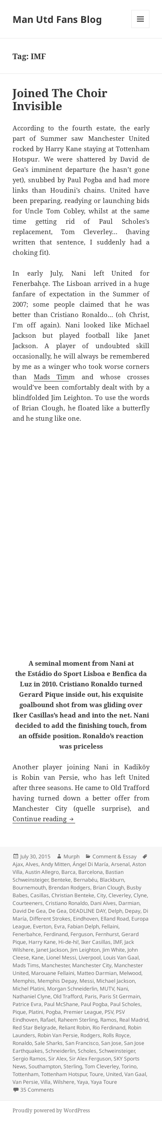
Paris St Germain (119, 996)
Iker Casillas (96, 942)
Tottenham (25, 1074)
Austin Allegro (42, 872)
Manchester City (91, 965)
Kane (38, 957)
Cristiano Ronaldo (66, 903)
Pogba (53, 1012)
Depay (132, 911)
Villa (46, 1082)
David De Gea (29, 911)
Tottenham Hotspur (64, 1074)
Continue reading (44, 818)
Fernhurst (107, 934)
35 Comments (37, 1089)
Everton (42, 926)
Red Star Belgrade (34, 1027)
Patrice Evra (27, 1004)
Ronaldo (22, 1043)
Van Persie (25, 1082)
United (114, 1074)
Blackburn (112, 879)
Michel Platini (28, 988)
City (101, 895)
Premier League (83, 1012)
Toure (96, 1074)
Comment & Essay (114, 856)
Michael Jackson (115, 980)
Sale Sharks (49, 1043)
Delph (115, 911)
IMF (117, 942)
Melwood (130, 973)
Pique (19, 1012)
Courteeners (28, 903)
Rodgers (90, 1035)
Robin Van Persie (58, 1035)
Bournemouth (29, 887)
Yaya (82, 1082)
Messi (86, 980)
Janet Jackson (52, 949)
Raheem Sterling (78, 1019)
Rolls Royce (116, 1035)
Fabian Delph (83, 926)
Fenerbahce (27, 934)
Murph (71, 856)
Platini (36, 1012)
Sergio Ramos (29, 1058)
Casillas (39, 895)
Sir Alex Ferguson (90, 1058)
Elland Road (115, 918)
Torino (129, 1066)
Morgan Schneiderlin (72, 988)
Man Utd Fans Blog (57, 19)
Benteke (61, 879)
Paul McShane (61, 1004)
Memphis (24, 980)
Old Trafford (67, 996)
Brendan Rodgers (69, 887)
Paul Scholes (125, 1004)
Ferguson (81, 934)
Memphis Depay (57, 980)
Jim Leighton (85, 949)
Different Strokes (49, 918)
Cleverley (119, 895)
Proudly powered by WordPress (51, 1110)
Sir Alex (57, 1058)
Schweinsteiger (117, 1050)
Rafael (47, 1019)
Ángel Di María (90, 864)
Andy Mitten (55, 864)
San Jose (111, 1043)
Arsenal (120, 864)
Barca (68, 872)
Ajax (18, 864)
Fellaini (110, 926)
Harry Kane (42, 942)
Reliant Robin (74, 1027)
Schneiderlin (60, 1050)
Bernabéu (85, 879)
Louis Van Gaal (121, 957)
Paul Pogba (94, 1004)
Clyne (140, 895)
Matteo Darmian (97, 973)
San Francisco (81, 1043)
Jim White (113, 949)
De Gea (57, 911)
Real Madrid (133, 1019)
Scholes (87, 1050)
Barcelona (90, 872)
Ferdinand (56, 934)
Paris (91, 996)
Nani (122, 988)
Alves (31, 864)
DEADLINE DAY (87, 911)
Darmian (129, 903)
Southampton (45, 1066)
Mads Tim (51, 376)
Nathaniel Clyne (32, 996)
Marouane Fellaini (52, 973)
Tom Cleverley (102, 1066)
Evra (59, 926)
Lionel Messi (61, 957)
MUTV (107, 988)
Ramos (108, 1019)
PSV (109, 1012)
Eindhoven (85, 918)
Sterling (73, 1066)
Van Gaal (135, 1074)
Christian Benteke (72, 895)
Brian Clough (108, 887)
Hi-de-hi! (68, 942)
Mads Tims (26, 965)
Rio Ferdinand (108, 1027)
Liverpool (90, 957)
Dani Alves (103, 903)
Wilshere (63, 1082)
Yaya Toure (104, 1082)
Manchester (55, 965)
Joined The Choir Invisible (60, 99)
